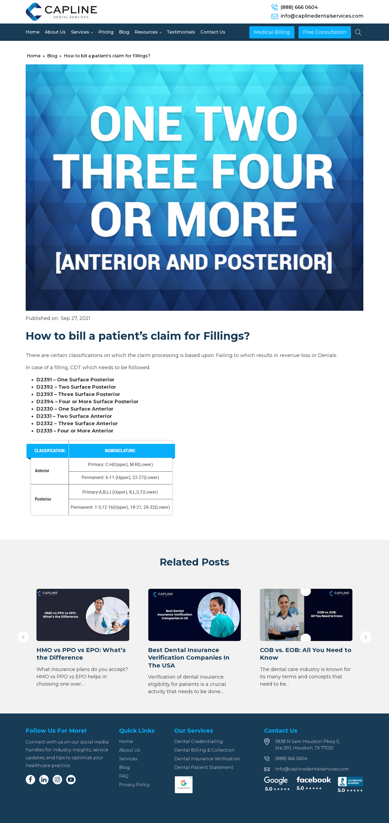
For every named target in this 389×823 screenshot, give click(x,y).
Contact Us (212, 32)
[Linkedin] (44, 779)
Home (32, 32)
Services (80, 32)
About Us (55, 32)
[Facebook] (30, 779)
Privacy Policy (134, 784)
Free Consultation (324, 32)
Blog (124, 32)
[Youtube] (71, 779)
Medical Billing (272, 32)
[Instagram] (57, 779)
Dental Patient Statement (203, 767)
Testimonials (181, 32)
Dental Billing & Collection (204, 750)
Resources (146, 32)
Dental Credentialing (198, 741)
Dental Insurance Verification (207, 758)
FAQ (123, 776)
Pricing (105, 32)
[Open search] (358, 32)
